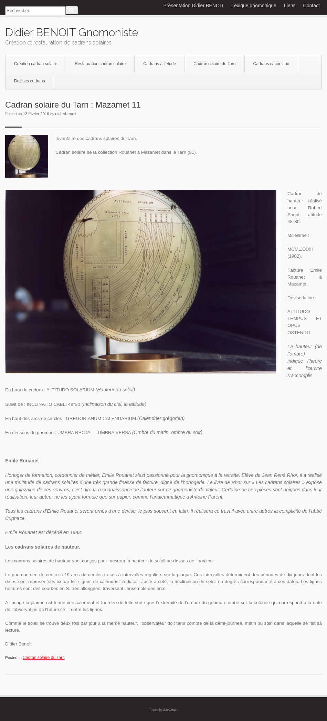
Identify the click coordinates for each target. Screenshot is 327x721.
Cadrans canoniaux (271, 63)
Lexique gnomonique (253, 5)
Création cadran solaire (35, 63)
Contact (311, 5)
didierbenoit (65, 113)
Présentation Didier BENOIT (193, 5)
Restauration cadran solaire (100, 63)
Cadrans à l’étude (159, 63)
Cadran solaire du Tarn (214, 63)
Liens (290, 5)
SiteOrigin (170, 709)
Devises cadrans (29, 81)
